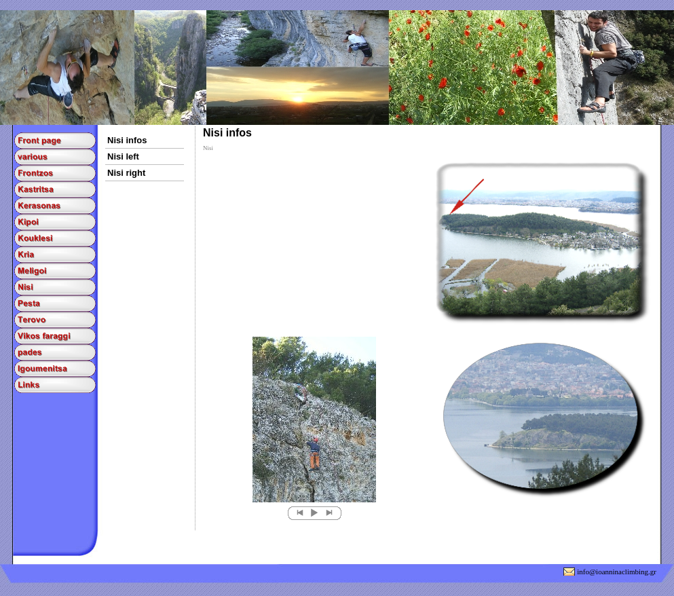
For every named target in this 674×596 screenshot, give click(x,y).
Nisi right (126, 173)
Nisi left (123, 156)
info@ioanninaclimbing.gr (616, 571)
